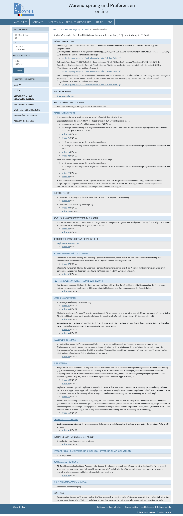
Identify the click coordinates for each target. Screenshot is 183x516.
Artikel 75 (66, 137)
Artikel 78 (66, 246)
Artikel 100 (66, 211)
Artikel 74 (66, 134)
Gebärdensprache (164, 506)
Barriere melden (131, 506)
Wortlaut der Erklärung (27, 109)
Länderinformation (24, 79)
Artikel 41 (66, 305)
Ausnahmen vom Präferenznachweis (73, 253)
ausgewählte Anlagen (25, 115)
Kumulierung (60, 363)
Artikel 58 (66, 475)
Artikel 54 (66, 383)
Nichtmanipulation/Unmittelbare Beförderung (78, 280)
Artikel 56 (66, 412)
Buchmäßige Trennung (66, 461)
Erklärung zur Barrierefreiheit (109, 506)
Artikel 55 (66, 396)
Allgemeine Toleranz (65, 339)
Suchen (18, 70)
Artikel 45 (66, 333)
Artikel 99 (66, 207)
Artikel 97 (66, 263)
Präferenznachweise (64, 112)
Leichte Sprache (147, 506)
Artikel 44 (66, 309)
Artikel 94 (66, 200)
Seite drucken (18, 506)
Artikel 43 (66, 291)
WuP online (57, 29)
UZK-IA (17, 90)
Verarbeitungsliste (24, 104)
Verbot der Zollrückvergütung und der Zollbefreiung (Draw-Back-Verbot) (92, 451)
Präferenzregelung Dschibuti (76, 29)
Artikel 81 (66, 232)
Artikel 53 (66, 379)
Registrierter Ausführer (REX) (69, 243)
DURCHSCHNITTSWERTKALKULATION (70, 482)
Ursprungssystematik (65, 297)
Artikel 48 (66, 356)
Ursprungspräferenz (65, 95)
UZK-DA (17, 84)
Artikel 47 (66, 319)
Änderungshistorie (24, 120)
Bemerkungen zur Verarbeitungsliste (24, 97)
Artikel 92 (66, 155)
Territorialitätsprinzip (66, 419)
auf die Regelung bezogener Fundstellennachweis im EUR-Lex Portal (90, 57)
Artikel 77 (66, 173)
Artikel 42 (66, 430)
